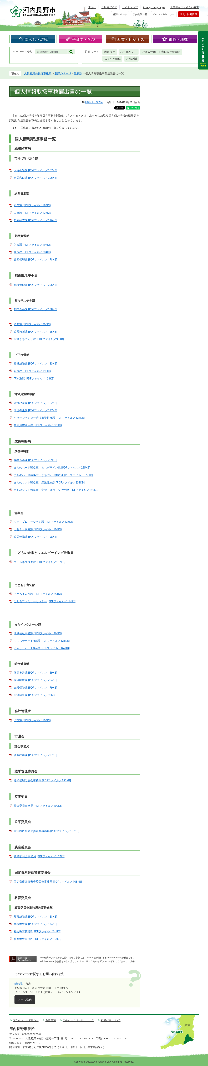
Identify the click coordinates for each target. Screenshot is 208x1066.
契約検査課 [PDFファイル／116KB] (35, 220)
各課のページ (120, 14)
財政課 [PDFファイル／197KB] (33, 245)
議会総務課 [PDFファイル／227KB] (35, 755)
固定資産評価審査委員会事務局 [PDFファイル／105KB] (48, 881)
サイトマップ (130, 7)
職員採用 (109, 52)
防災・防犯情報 (188, 14)
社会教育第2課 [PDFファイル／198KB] (38, 939)
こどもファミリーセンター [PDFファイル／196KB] (45, 601)
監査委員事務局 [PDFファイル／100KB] (38, 806)
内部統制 (131, 59)
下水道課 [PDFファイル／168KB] (34, 378)
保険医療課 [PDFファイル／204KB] (35, 680)
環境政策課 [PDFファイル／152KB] (35, 403)
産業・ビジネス (130, 39)
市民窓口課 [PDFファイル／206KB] (35, 178)
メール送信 (25, 1000)
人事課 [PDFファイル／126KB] (33, 213)
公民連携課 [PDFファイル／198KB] (35, 537)
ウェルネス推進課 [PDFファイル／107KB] (39, 562)
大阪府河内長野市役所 (38, 73)
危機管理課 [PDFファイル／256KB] (35, 285)
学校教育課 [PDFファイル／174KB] (35, 924)
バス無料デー (128, 52)
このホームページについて (78, 1020)
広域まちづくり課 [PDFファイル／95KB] (39, 339)
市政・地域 (178, 39)
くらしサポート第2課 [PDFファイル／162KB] (42, 648)
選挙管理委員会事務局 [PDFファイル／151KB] (42, 780)
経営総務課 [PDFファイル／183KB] (35, 363)
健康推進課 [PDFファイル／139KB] (35, 672)
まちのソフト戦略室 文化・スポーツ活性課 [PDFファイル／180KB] (56, 490)
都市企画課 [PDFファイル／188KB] (35, 309)
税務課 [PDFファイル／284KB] (33, 252)
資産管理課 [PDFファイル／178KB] (35, 259)
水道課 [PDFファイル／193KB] (33, 371)
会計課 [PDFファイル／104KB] (33, 720)
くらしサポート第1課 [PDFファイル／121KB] (42, 641)
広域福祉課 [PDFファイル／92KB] (35, 695)
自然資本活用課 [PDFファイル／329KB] (38, 425)
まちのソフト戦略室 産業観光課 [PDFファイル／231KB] (49, 482)
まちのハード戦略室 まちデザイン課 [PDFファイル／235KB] (52, 467)
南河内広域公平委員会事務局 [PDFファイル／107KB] (46, 831)
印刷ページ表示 (94, 102)
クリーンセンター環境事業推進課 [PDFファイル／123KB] (49, 418)
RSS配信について (111, 1020)
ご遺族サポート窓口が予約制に (161, 52)
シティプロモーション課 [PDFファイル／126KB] (44, 522)
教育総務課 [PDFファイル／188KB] (35, 916)
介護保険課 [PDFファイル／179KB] (35, 687)
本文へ (92, 7)
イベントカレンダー (164, 14)
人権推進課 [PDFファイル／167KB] (35, 170)
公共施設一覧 (140, 14)
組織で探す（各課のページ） (26, 1042)
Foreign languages (154, 7)
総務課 (78, 73)
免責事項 (50, 1020)
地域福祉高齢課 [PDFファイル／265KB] (38, 633)
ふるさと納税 (112, 59)
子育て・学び (83, 39)
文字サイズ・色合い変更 (184, 7)
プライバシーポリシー (26, 1020)
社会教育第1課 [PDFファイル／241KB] (38, 931)
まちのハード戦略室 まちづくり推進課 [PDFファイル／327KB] (53, 475)
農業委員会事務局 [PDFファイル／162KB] (39, 856)
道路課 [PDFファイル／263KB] (33, 324)
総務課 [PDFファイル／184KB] (33, 205)
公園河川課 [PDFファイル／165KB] (35, 332)
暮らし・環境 (36, 39)
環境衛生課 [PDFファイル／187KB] (35, 410)
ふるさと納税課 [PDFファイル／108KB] (38, 529)
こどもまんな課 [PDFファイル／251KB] (38, 594)
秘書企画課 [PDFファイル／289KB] (35, 460)
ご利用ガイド (109, 7)
